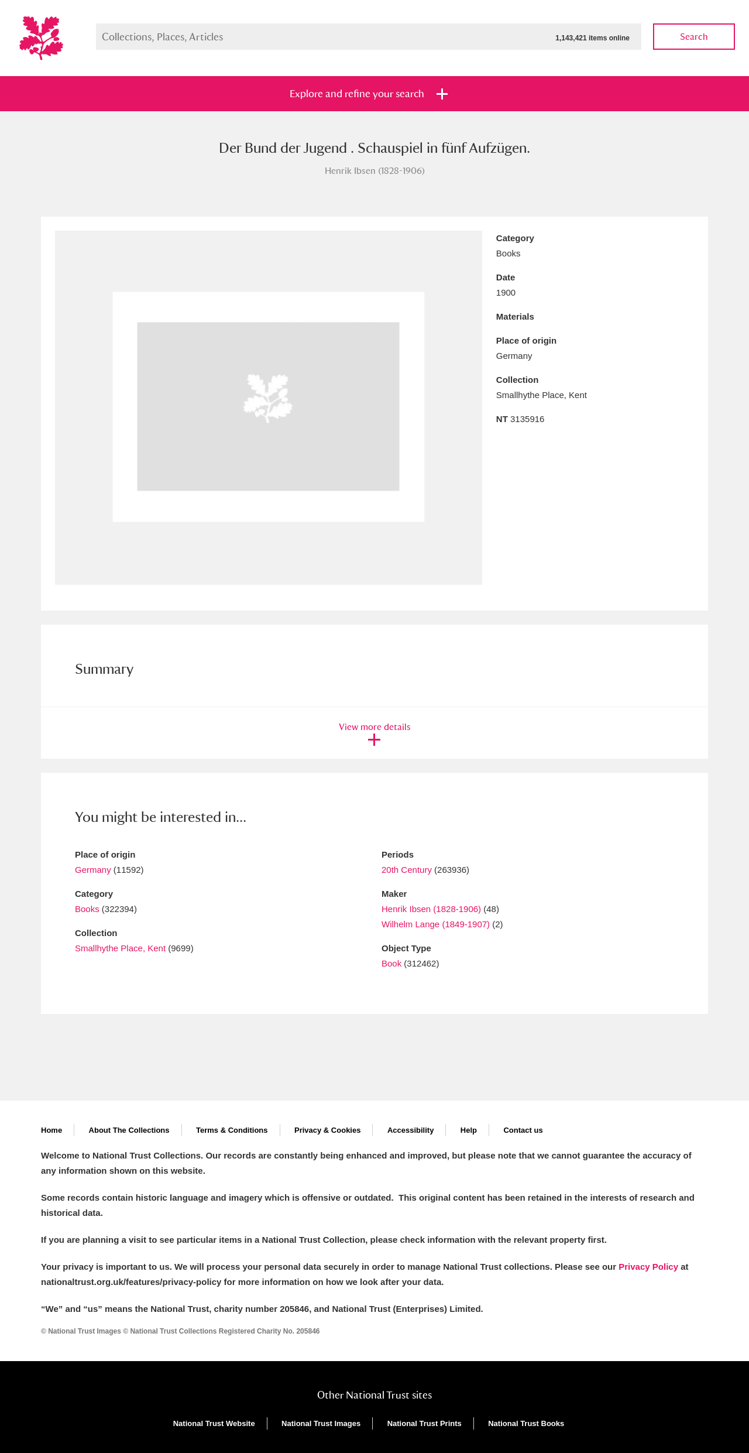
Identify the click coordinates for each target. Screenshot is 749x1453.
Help (469, 1130)
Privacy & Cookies (327, 1130)
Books (87, 909)
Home (51, 1130)
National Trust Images (320, 1423)
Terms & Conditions (232, 1130)
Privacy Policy (648, 1267)
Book (391, 963)
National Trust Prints (424, 1423)
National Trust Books (526, 1423)
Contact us (522, 1130)
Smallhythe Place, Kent (120, 948)
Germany (93, 870)
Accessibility (410, 1130)
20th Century (407, 870)
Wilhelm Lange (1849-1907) (436, 924)
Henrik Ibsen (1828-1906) (431, 909)
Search (694, 36)
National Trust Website (214, 1423)
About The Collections (129, 1130)
